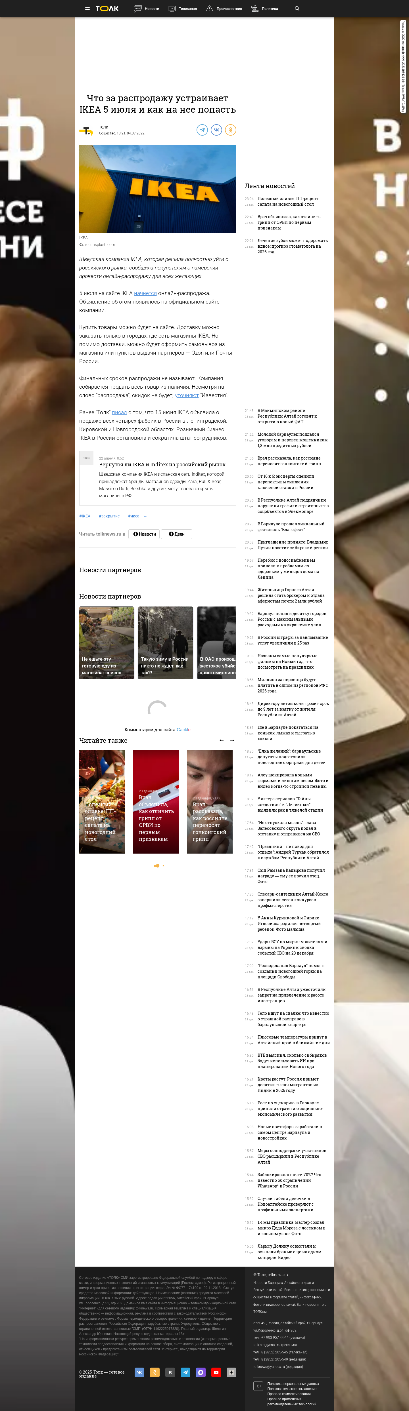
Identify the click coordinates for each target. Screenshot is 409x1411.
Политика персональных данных (293, 1384)
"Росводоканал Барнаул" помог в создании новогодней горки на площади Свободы (291, 971)
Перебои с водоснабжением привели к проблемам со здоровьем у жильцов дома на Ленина (288, 568)
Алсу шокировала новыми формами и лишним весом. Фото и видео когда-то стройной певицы (293, 780)
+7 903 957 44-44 (275, 1338)
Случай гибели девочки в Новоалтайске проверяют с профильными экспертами (286, 1204)
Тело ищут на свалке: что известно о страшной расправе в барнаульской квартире (293, 1018)
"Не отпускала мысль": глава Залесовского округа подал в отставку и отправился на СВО (289, 828)
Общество (107, 133)
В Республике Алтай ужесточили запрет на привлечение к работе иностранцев (292, 995)
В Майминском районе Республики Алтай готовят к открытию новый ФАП (287, 416)
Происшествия (229, 9)
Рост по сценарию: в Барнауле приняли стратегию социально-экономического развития (290, 1108)
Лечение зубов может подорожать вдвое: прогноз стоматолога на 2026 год (293, 246)
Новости (152, 9)
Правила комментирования (289, 1394)
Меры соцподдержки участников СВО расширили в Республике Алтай (292, 1156)
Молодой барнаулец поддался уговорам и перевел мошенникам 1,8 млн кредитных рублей (293, 439)
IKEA (84, 516)
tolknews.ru (278, 1275)
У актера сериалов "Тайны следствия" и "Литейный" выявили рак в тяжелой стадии (290, 804)
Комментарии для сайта (158, 729)
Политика (270, 9)
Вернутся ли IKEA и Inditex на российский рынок (162, 464)
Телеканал (188, 9)
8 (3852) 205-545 (274, 1352)
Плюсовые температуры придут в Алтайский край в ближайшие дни (294, 1039)
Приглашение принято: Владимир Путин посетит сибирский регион (293, 544)
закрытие (109, 516)
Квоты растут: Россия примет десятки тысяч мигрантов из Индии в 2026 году (288, 1084)
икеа (133, 516)
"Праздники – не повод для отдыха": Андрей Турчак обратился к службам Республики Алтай (293, 852)
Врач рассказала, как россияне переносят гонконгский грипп (210, 821)
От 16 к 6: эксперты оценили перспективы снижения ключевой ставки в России (286, 481)
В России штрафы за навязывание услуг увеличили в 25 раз (293, 640)
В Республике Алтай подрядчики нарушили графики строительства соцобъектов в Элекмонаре (293, 505)
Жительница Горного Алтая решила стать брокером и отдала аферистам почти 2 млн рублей (291, 595)
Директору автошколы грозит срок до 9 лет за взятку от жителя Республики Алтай (293, 709)
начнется (145, 293)
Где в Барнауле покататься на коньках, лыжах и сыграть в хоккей (288, 733)
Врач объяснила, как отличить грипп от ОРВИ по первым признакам (156, 818)
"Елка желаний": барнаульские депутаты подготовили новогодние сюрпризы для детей (292, 756)
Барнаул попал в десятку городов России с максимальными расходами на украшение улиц (292, 619)
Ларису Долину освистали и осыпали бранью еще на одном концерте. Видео (290, 1251)
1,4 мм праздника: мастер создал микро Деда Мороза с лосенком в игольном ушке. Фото (291, 1228)
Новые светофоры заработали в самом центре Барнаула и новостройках (290, 1132)
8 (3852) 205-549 (274, 1359)
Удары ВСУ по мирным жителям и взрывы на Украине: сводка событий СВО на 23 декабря (292, 947)
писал (119, 412)
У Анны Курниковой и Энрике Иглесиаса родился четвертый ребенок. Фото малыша (289, 923)
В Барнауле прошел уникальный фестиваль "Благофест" (291, 526)
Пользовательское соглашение (292, 1389)
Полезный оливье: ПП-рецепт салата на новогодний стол (100, 821)
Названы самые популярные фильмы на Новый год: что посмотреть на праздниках (288, 661)
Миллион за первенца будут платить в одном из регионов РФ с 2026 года (293, 685)
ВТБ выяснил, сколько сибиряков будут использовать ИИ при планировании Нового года (292, 1060)
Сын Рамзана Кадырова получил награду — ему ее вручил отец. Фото (291, 875)
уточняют (187, 395)
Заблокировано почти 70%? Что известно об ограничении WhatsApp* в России (289, 1180)
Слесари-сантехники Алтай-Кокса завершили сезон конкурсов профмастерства (293, 899)
